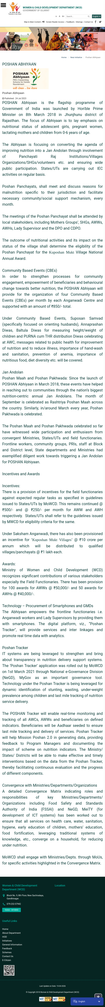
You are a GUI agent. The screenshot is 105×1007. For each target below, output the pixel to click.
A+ (63, 16)
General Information (12, 944)
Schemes (7, 952)
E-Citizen (6, 960)
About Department (11, 933)
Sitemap (79, 22)
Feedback (70, 22)
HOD (4, 936)
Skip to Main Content (32, 22)
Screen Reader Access (53, 22)
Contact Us (88, 22)
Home (64, 57)
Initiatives (7, 940)
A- (56, 16)
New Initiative (76, 57)
